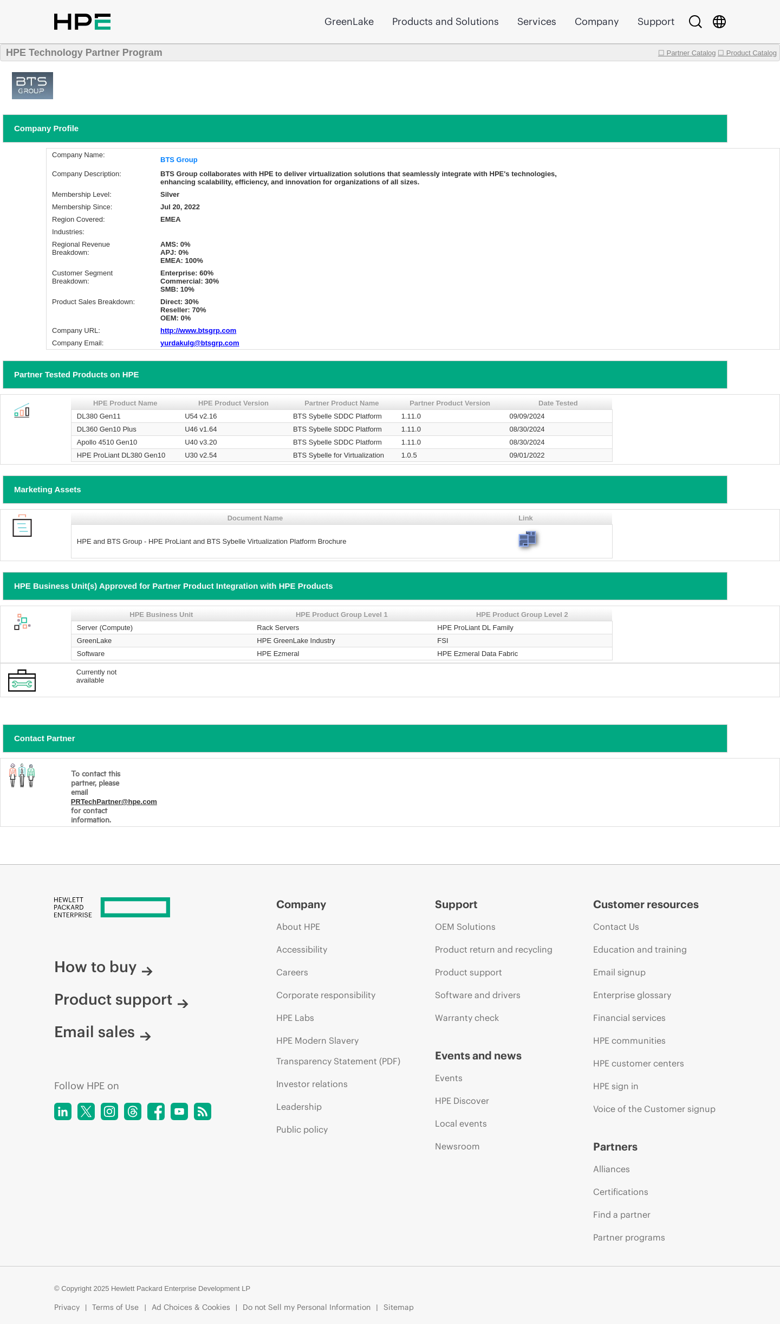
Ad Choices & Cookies (191, 1307)
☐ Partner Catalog (687, 53)
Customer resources (646, 904)
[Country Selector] (719, 21)
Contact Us (616, 926)
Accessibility (301, 949)
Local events (461, 1123)
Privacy (67, 1307)
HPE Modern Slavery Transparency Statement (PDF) (338, 1050)
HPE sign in (616, 1086)
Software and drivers (478, 994)
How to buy (103, 966)
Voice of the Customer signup (654, 1108)
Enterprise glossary (632, 994)
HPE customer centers (638, 1063)
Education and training (640, 949)
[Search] (695, 21)
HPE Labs (295, 1017)
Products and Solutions (445, 21)
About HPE (298, 926)
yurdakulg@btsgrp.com (199, 343)
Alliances (611, 1169)
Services (536, 21)
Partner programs (629, 1237)
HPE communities (629, 1040)
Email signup (619, 972)
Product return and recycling (493, 949)
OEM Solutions (465, 926)
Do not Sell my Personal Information (306, 1307)
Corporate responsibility (325, 994)
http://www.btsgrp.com (198, 330)
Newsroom (457, 1146)
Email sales (102, 1032)
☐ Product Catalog (747, 53)
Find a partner (622, 1214)
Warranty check (467, 1017)
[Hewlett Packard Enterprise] (145, 908)
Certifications (620, 1191)
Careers (292, 972)
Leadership (299, 1106)
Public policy (302, 1129)
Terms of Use (115, 1307)
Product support (121, 999)
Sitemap (399, 1307)
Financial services (629, 1017)
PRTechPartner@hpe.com (114, 802)
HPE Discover (462, 1100)
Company (597, 21)
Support (656, 21)
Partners (615, 1146)
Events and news (478, 1055)
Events (449, 1077)
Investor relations (312, 1083)
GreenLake (349, 21)
